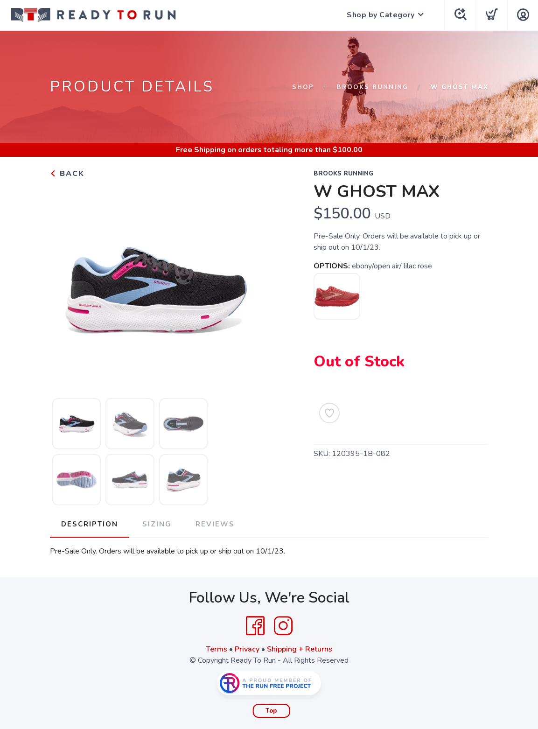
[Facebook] (255, 626)
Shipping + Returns (299, 649)
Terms (216, 649)
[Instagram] (283, 626)
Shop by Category (380, 15)
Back (67, 173)
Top (271, 711)
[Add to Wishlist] (329, 413)
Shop (303, 87)
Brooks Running (372, 87)
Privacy (247, 649)
